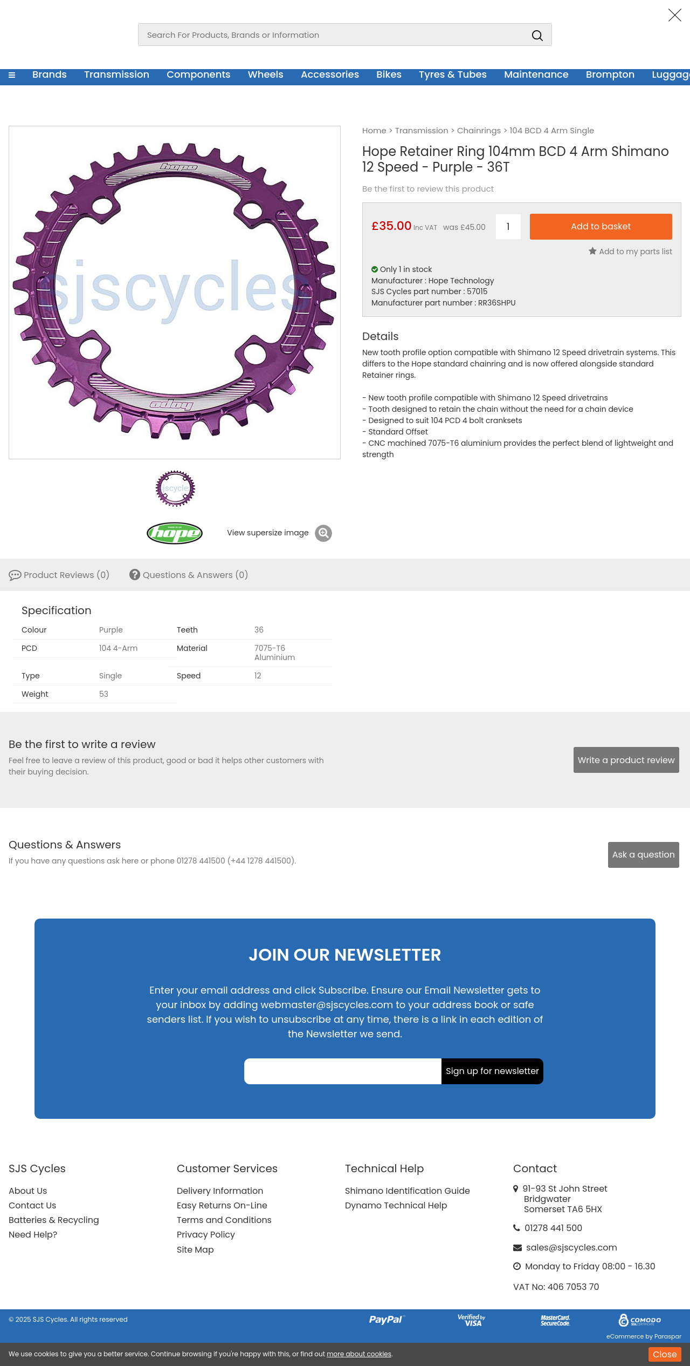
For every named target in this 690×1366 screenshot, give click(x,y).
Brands (49, 74)
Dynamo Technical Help (396, 1205)
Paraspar (667, 1336)
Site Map (195, 1249)
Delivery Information (220, 1191)
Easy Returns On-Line (222, 1205)
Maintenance (536, 74)
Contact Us (32, 1205)
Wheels (266, 74)
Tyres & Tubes (453, 74)
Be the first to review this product (428, 189)
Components (199, 74)
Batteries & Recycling (54, 1220)
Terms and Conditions (224, 1220)
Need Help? (33, 1234)
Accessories (330, 74)
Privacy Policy (206, 1234)
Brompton (610, 74)
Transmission (116, 74)
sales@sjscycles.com (571, 1247)
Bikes (389, 74)
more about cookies (359, 1353)
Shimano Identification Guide (407, 1191)
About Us (28, 1191)
